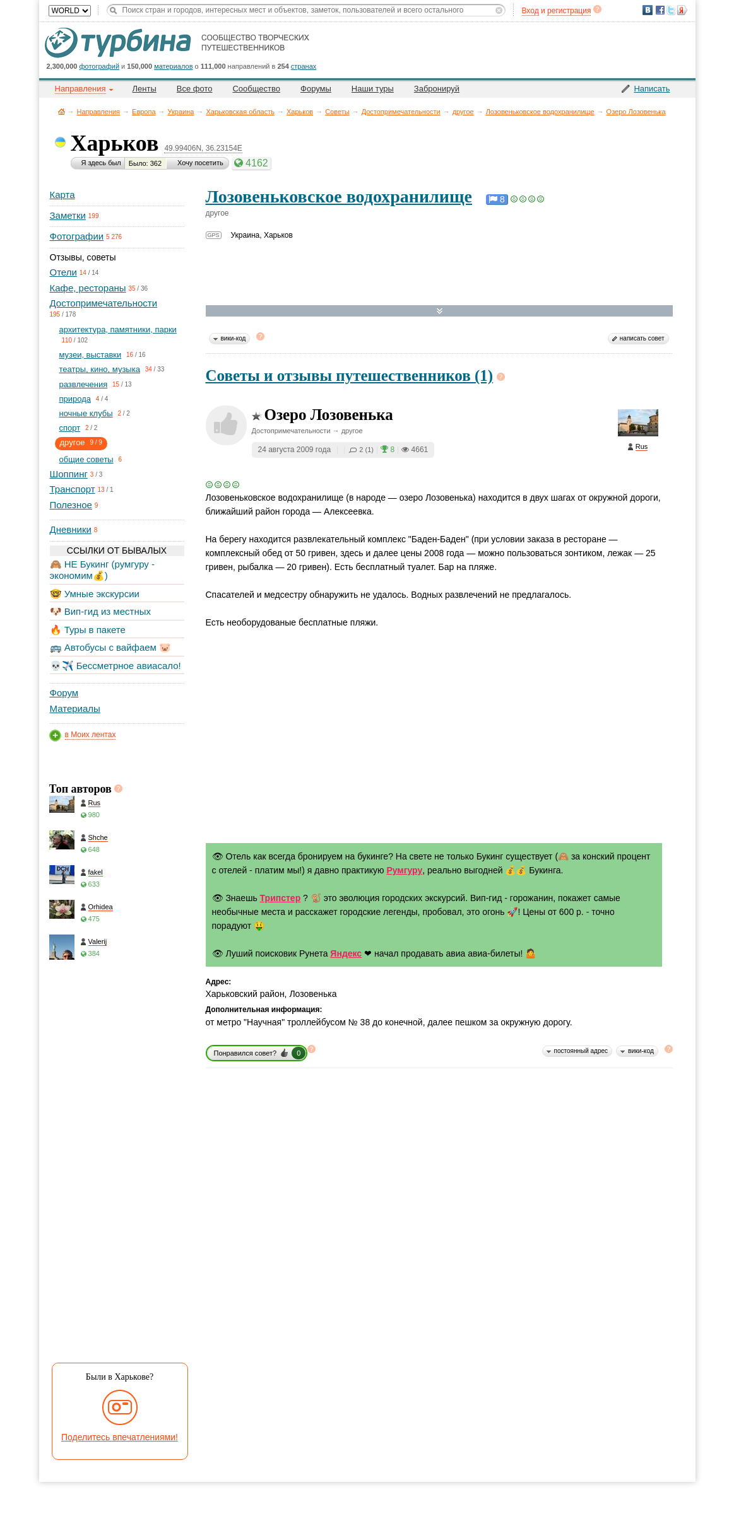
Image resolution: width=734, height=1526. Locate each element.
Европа (144, 111)
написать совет (642, 338)
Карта (62, 194)
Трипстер (280, 898)
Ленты (145, 88)
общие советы (86, 459)
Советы (337, 111)
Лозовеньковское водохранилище (540, 111)
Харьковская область (240, 111)
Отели (63, 272)
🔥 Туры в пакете (88, 629)
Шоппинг (69, 474)
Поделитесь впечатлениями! (119, 1437)
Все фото (195, 88)
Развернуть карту (439, 311)
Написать (652, 88)
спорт (70, 428)
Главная (61, 111)
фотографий (100, 66)
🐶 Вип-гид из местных (100, 611)
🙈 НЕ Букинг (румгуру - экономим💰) (102, 570)
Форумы (315, 88)
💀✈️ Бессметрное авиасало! (115, 665)
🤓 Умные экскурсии (94, 593)
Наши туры (373, 88)
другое (463, 111)
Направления (99, 111)
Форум (64, 692)
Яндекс (346, 953)
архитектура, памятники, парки (118, 329)
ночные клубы (86, 413)
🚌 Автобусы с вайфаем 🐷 (111, 647)
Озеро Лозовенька (636, 111)
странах (303, 66)
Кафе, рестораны (88, 287)
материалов (173, 66)
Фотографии (77, 236)
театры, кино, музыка (99, 369)
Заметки (68, 215)
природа (75, 399)
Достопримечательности (401, 111)
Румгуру (404, 870)
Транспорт (72, 489)
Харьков (300, 111)
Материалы (75, 708)
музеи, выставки (90, 354)
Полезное (71, 504)
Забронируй (436, 88)
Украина (181, 111)
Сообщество (256, 88)
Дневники (71, 529)
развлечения (83, 384)
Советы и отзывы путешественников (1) (350, 375)
